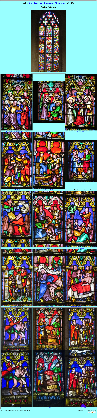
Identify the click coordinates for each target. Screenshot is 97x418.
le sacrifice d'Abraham (49, 306)
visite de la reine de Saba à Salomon (48, 189)
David (16, 189)
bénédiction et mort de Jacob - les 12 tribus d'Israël (80, 306)
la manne (48, 248)
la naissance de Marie (49, 131)
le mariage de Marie (81, 131)
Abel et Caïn (48, 407)
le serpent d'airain (81, 248)
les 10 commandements (17, 248)
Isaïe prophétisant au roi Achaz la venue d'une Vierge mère (16, 131)
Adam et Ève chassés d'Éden (17, 407)
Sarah (15, 306)
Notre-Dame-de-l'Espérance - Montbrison (47, 3)
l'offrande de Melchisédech (81, 407)
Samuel (20, 189)
